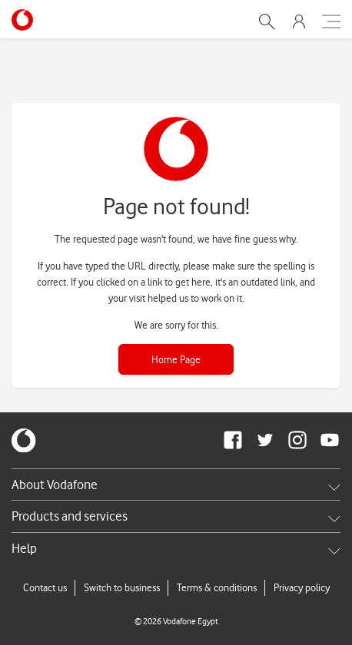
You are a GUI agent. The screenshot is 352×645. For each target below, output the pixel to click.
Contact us (45, 587)
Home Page (176, 359)
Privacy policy (302, 587)
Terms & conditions (217, 587)
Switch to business (122, 587)
